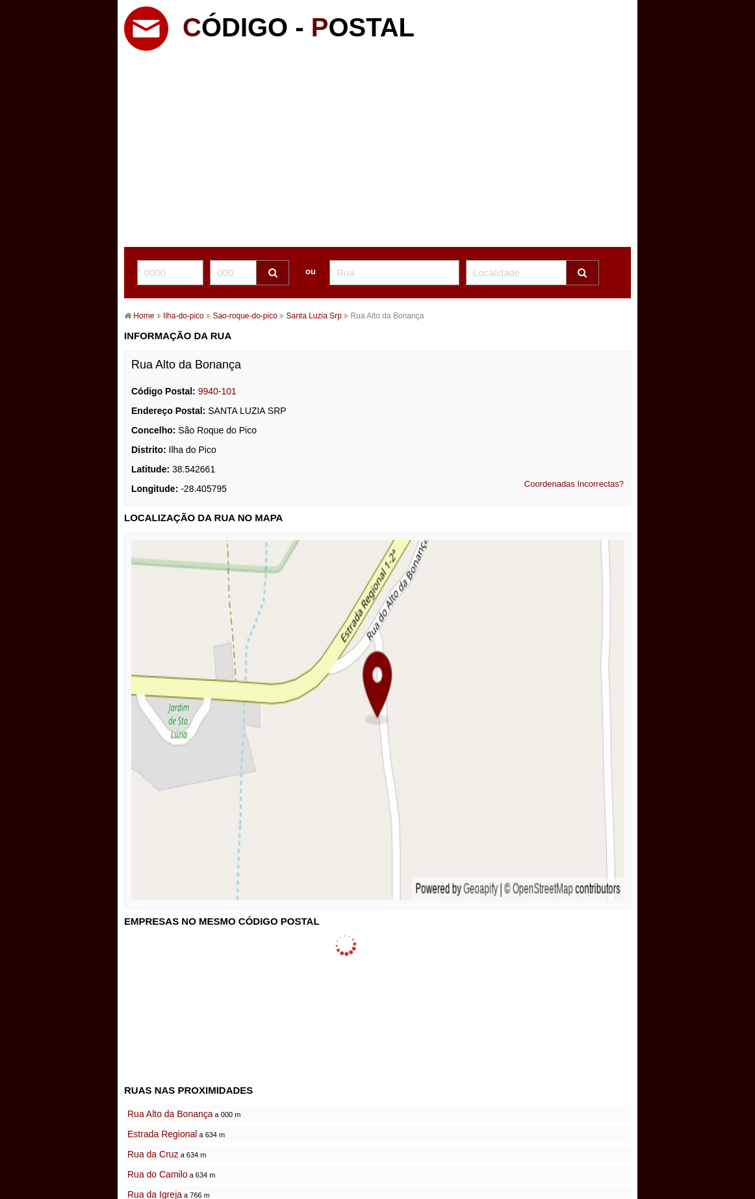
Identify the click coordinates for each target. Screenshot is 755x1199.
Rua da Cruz (153, 1154)
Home (143, 315)
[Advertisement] (377, 149)
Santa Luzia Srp (313, 315)
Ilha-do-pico (183, 315)
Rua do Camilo (157, 1174)
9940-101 (217, 391)
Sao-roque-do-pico (245, 315)
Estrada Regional (162, 1134)
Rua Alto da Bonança (170, 1114)
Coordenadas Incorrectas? (574, 484)
